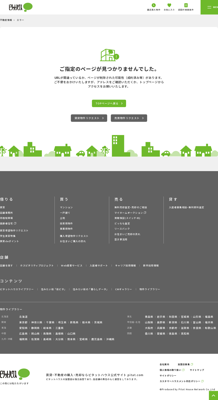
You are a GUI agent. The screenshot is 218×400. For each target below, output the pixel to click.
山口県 (71, 333)
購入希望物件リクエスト (74, 236)
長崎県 (47, 339)
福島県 (209, 316)
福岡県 (23, 339)
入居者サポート (99, 265)
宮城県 (185, 316)
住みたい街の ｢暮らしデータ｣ (90, 289)
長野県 (161, 322)
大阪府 (149, 328)
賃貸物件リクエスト (89, 118)
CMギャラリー (123, 289)
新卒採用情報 (151, 265)
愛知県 (23, 328)
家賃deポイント (9, 241)
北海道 (23, 316)
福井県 (209, 322)
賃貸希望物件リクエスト (14, 230)
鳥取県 (47, 333)
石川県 (185, 322)
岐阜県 (47, 328)
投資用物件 (66, 223)
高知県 (185, 333)
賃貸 (2, 207)
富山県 (197, 322)
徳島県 (173, 333)
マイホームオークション (128, 212)
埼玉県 (62, 322)
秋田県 (173, 316)
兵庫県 (161, 328)
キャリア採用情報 (125, 265)
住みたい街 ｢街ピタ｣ (53, 289)
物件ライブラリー (150, 289)
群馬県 (74, 322)
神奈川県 (37, 322)
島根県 (59, 333)
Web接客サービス (71, 265)
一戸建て (65, 212)
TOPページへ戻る (109, 103)
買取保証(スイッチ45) (127, 218)
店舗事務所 (6, 212)
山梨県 (149, 322)
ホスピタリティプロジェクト (37, 265)
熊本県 (71, 339)
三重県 (59, 328)
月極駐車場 (6, 218)
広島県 (23, 333)
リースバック (122, 228)
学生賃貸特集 (8, 236)
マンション (66, 207)
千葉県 (50, 322)
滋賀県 (185, 328)
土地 (62, 218)
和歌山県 (210, 328)
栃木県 (86, 322)
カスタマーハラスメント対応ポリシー (180, 381)
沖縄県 (110, 339)
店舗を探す (6, 265)
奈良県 (197, 328)
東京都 (23, 322)
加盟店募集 (184, 364)
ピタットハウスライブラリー (17, 289)
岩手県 (161, 316)
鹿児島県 (97, 339)
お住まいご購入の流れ (73, 241)
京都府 (173, 328)
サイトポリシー (168, 375)
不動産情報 (6, 19)
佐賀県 (35, 339)
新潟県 (173, 322)
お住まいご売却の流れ (127, 234)
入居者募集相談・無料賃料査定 (186, 207)
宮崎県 (83, 339)
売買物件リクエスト (129, 118)
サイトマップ (197, 369)
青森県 (149, 316)
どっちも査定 (122, 223)
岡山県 (35, 333)
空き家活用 (121, 239)
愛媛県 (161, 333)
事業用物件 (66, 228)
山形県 (197, 316)
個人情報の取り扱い (170, 369)
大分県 (59, 339)
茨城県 (98, 322)
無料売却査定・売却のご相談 (130, 207)
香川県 (149, 333)
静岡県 (35, 328)
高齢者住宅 (6, 223)
